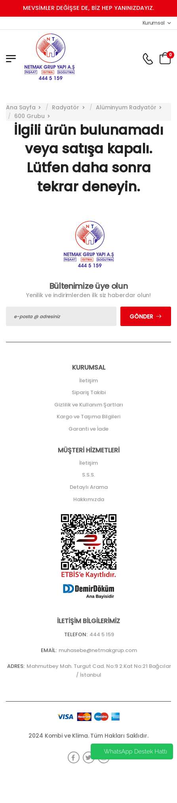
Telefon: (76, 634)
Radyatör (65, 107)
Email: (49, 650)
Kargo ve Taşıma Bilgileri (88, 416)
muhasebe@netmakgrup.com (98, 650)
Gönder (141, 316)
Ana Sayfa (21, 107)
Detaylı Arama (89, 487)
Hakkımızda (88, 499)
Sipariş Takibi (89, 392)
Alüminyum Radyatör (126, 107)
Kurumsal (154, 22)
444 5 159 (101, 634)
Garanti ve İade (88, 429)
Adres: (16, 666)
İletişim (88, 380)
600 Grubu (29, 116)
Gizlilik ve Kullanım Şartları (88, 404)
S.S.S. (88, 475)
